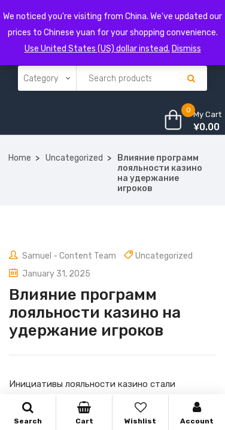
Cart (84, 413)
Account (197, 413)
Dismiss (186, 49)
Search (28, 413)
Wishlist (140, 413)
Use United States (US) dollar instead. (97, 49)
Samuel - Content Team (62, 256)
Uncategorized (74, 158)
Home (19, 158)
